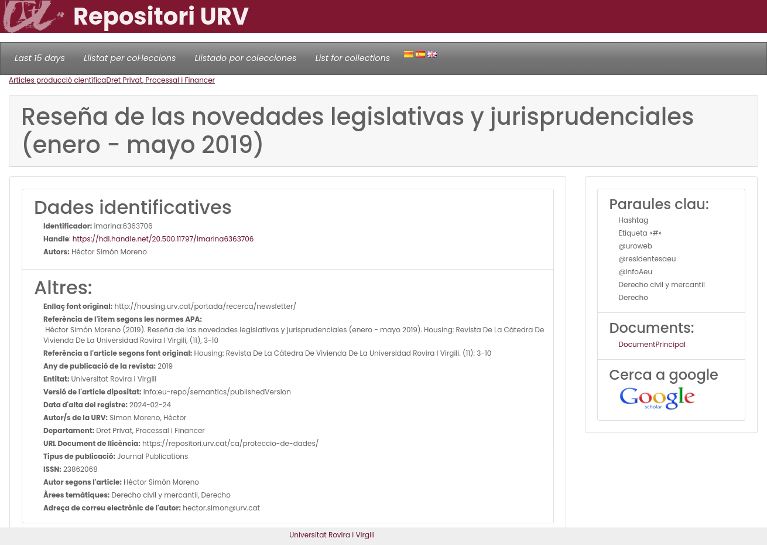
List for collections (352, 58)
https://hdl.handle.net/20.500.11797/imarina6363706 (163, 239)
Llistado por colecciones (246, 58)
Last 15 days (40, 58)
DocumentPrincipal (652, 344)
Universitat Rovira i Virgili (332, 535)
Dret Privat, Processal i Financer (160, 80)
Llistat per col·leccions (130, 58)
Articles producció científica (57, 80)
